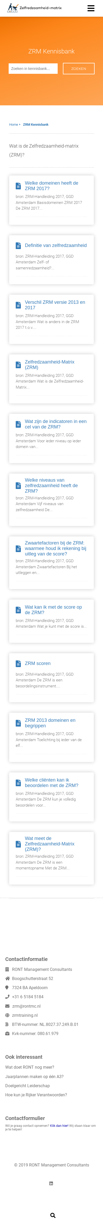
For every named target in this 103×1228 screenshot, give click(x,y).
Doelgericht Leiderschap (27, 1085)
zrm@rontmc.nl (26, 1006)
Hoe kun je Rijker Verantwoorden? (36, 1094)
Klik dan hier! (59, 1126)
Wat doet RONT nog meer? (29, 1067)
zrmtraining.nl (25, 1015)
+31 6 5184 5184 (28, 996)
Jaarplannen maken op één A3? (34, 1076)
